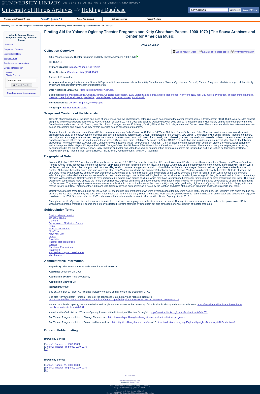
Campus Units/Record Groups (17, 19)
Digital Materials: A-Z (85, 19)
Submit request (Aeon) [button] (185, 52)
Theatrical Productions (70, 97)
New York (185, 94)
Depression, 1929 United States (132, 94)
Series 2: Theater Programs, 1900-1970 (66, 346)
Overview (8, 44)
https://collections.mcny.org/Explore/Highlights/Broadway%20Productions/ (196, 322)
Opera (210, 94)
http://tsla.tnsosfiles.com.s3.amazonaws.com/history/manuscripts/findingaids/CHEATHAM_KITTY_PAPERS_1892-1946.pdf (114, 299)
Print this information (242, 52)
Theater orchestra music (240, 94)
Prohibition (220, 94)
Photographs (96, 102)
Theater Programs (13, 75)
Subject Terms (10, 58)
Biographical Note (12, 54)
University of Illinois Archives (37, 10)
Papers (9, 72)
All (46, 349)
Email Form (134, 382)
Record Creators (154, 19)
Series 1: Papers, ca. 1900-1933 (62, 344)
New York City (198, 94)
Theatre (53, 97)
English (67, 107)
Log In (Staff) (130, 375)
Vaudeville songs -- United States (113, 97)
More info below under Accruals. (97, 90)
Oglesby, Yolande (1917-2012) (84, 67)
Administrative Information (16, 63)
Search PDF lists (250, 10)
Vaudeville (89, 97)
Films (153, 94)
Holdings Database (104, 10)
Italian (84, 107)
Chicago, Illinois (94, 94)
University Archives (9, 26)
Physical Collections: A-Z (51, 19)
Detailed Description (13, 68)
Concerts (109, 94)
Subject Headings (119, 19)
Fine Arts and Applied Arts (43, 26)
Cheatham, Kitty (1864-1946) (82, 72)
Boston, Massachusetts (72, 94)
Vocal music (138, 97)
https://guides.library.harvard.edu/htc (131, 322)
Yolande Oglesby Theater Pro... (88, 26)
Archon (127, 391)
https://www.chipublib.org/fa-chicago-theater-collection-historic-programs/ (146, 317)
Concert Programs (78, 102)
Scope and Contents (13, 49)
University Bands (65, 26)
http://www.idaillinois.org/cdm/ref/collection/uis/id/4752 (179, 312)
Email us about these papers (21, 93)
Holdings (25, 26)
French (76, 107)
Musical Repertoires (167, 94)
